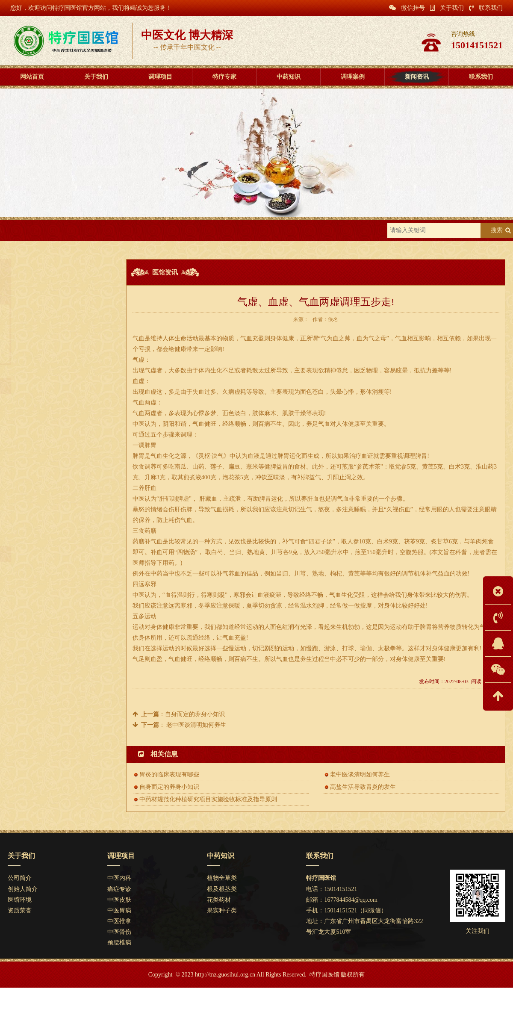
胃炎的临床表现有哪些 (45, 417)
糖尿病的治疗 (34, 457)
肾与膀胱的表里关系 (43, 404)
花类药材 (219, 900)
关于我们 (447, 8)
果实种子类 (222, 910)
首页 (42, 230)
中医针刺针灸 (34, 430)
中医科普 (58, 353)
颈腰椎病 (119, 942)
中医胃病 (119, 910)
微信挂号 (407, 8)
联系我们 (486, 8)
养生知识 (58, 334)
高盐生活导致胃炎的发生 (363, 787)
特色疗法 (58, 314)
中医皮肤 (119, 900)
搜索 (497, 230)
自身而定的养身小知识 (45, 496)
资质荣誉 (20, 910)
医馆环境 (20, 900)
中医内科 (119, 878)
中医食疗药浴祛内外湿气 (48, 523)
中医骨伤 (119, 932)
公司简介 (20, 878)
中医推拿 (119, 921)
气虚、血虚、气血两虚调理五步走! (60, 483)
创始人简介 (23, 889)
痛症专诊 (119, 889)
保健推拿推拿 (34, 470)
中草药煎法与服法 (40, 510)
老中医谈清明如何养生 (196, 725)
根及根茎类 (222, 889)
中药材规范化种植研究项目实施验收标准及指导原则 (81, 443)
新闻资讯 (71, 230)
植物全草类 (222, 878)
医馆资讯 (106, 230)
